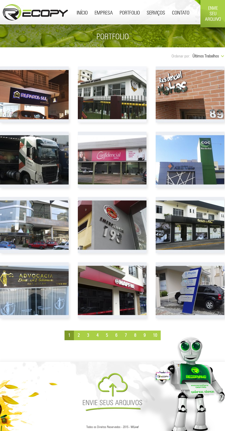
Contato (180, 13)
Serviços (156, 13)
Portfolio (130, 13)
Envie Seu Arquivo (212, 25)
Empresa (104, 13)
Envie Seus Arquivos (112, 392)
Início (82, 13)
